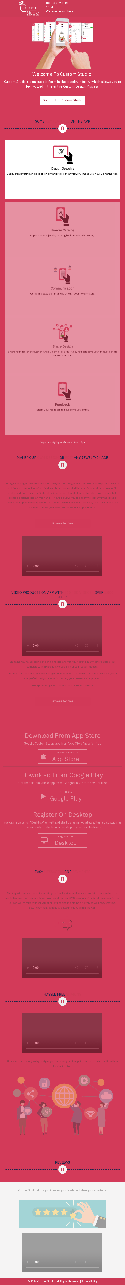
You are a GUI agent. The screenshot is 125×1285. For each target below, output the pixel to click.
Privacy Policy (89, 1281)
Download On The (64, 757)
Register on (64, 841)
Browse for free (62, 523)
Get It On (64, 796)
